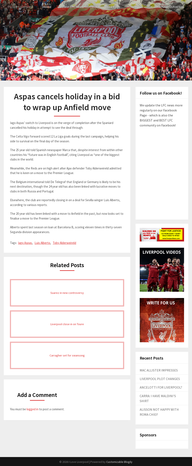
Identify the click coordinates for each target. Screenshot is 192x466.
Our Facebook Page (108, 7)
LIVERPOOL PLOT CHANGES (160, 378)
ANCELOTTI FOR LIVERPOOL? (161, 387)
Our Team (137, 7)
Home (49, 7)
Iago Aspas (25, 243)
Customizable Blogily (119, 461)
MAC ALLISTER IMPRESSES (159, 370)
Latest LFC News (74, 7)
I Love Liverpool (22, 6)
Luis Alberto (42, 243)
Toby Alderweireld (64, 243)
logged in (32, 409)
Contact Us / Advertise (168, 7)
